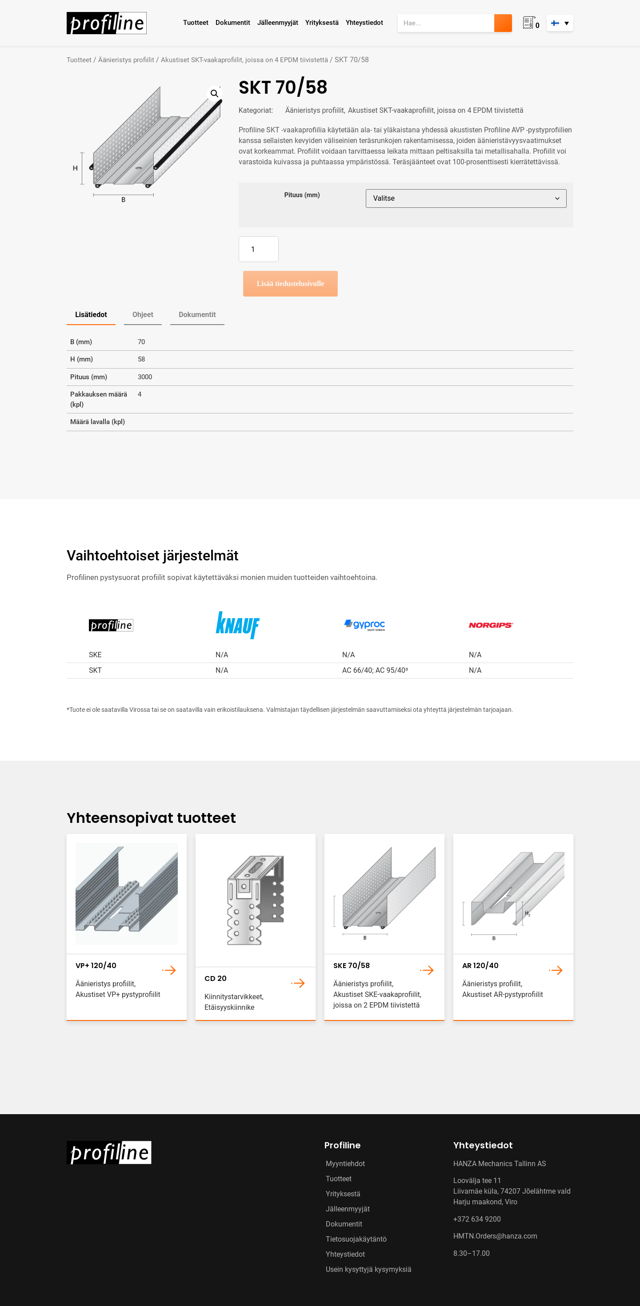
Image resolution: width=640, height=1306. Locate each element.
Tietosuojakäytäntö (356, 1239)
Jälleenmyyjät (277, 23)
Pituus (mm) (302, 195)
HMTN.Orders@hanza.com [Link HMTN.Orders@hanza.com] (495, 1236)
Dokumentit (233, 23)
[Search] (503, 23)
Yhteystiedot (364, 23)
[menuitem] (560, 23)
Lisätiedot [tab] (91, 314)
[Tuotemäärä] (259, 249)
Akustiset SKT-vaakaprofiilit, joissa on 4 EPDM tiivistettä (244, 60)
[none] (560, 23)
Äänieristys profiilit (126, 60)
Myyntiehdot (345, 1163)
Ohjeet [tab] (142, 314)
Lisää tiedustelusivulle (290, 283)
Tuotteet (195, 23)
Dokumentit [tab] (197, 314)
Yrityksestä (322, 23)
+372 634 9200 (477, 1219)
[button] (215, 94)
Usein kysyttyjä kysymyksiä (369, 1269)
